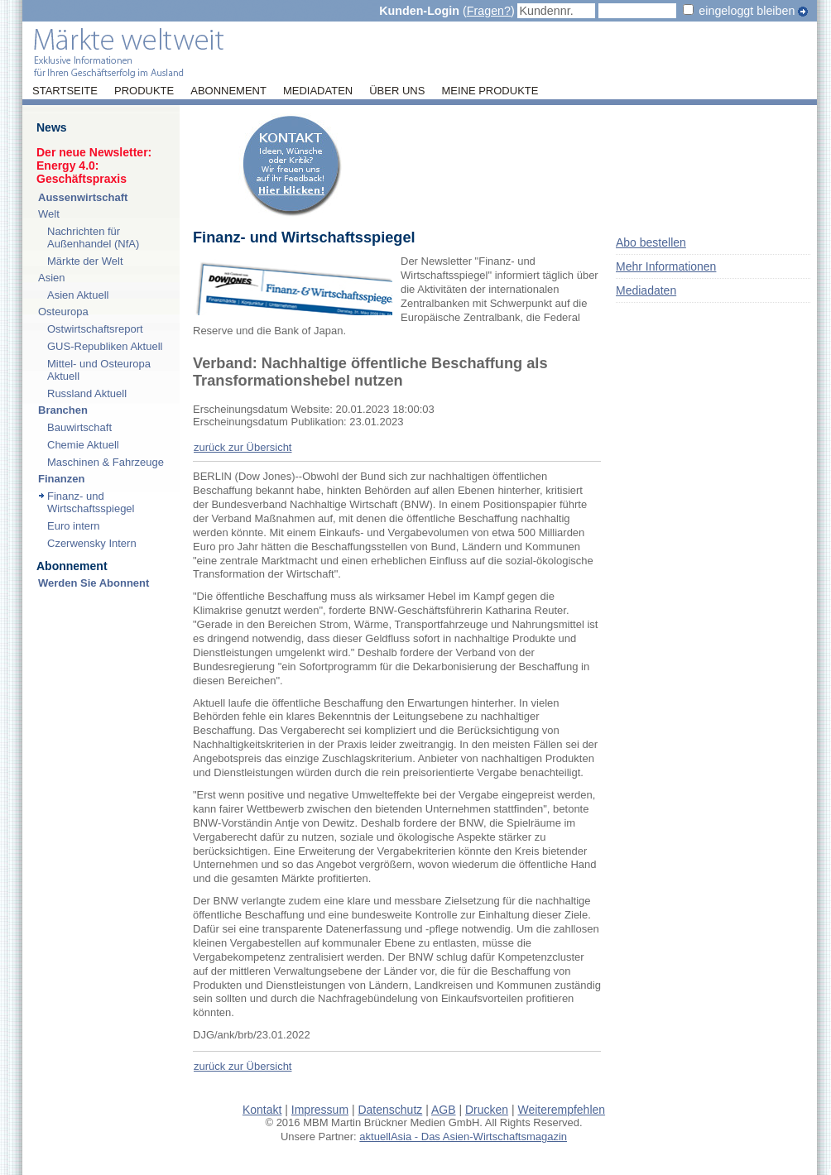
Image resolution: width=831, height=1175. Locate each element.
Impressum (319, 1109)
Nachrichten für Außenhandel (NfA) (93, 237)
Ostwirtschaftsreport (95, 329)
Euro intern (73, 526)
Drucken (486, 1109)
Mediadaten (318, 91)
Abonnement (228, 91)
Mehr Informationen (666, 266)
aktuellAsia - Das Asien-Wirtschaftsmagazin (463, 1136)
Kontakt (262, 1109)
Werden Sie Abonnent (93, 583)
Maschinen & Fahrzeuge (105, 462)
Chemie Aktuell (83, 445)
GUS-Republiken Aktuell (104, 346)
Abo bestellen (651, 242)
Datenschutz (390, 1109)
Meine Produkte (489, 91)
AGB (443, 1109)
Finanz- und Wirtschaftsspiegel (90, 502)
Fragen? (489, 10)
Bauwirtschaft (79, 427)
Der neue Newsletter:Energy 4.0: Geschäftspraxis (93, 165)
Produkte (144, 91)
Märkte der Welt (85, 261)
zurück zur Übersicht (242, 447)
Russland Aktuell (87, 393)
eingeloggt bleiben (747, 10)
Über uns (397, 91)
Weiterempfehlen (562, 1109)
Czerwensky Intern (92, 543)
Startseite (65, 91)
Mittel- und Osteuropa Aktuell (99, 369)
